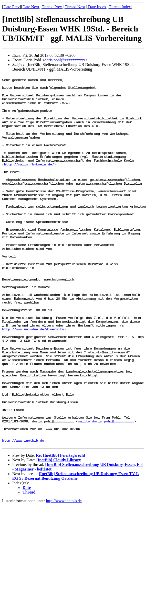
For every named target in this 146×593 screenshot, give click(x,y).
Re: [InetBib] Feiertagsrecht (60, 529)
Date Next (31, 7)
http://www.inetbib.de (23, 513)
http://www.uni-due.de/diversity (33, 379)
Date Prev (11, 7)
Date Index (97, 7)
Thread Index (120, 7)
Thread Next (75, 7)
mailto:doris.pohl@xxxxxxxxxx (106, 490)
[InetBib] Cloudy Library (58, 533)
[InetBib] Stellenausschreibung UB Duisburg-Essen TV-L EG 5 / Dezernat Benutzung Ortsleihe (75, 549)
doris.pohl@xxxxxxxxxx (64, 60)
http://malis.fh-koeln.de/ (29, 182)
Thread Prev (52, 7)
